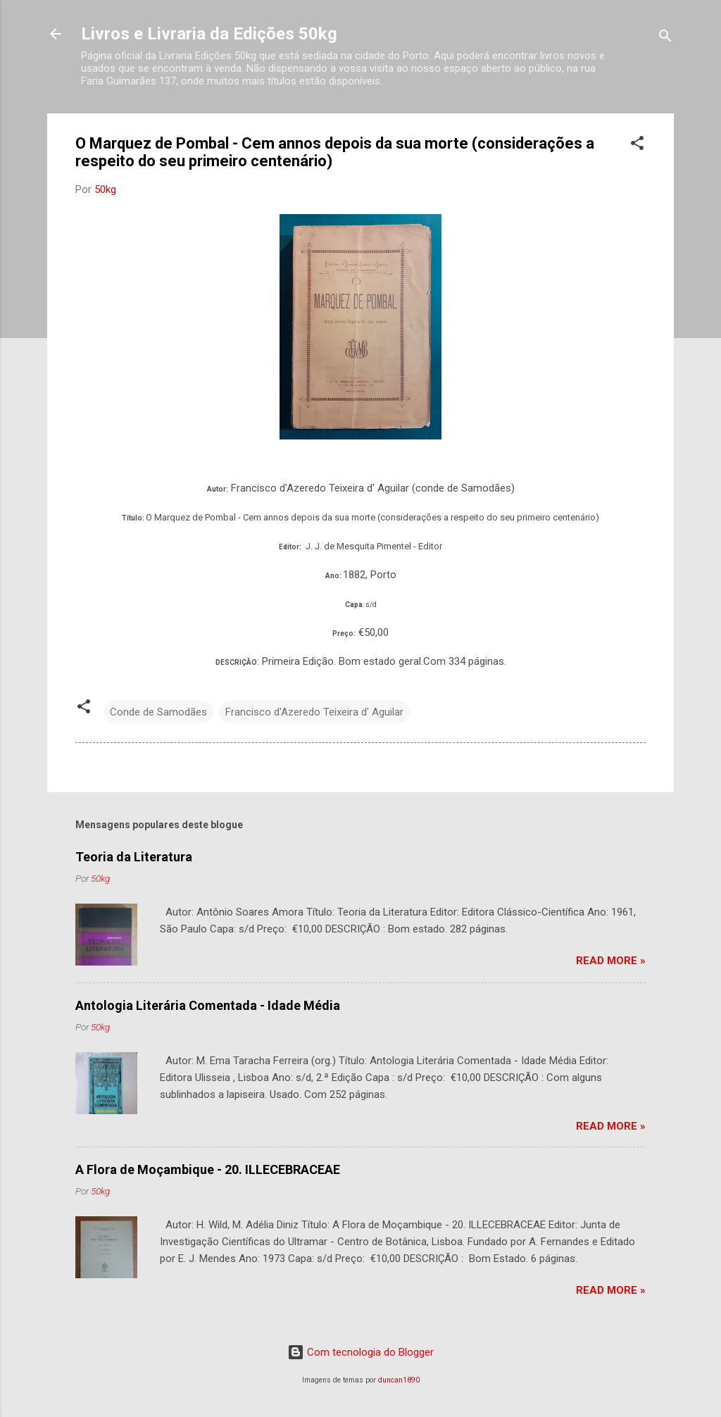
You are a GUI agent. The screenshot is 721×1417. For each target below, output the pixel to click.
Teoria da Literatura (133, 856)
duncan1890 (399, 1380)
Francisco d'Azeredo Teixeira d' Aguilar (314, 712)
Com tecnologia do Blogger (360, 1352)
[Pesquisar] (665, 38)
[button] (637, 145)
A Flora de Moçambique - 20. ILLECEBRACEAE (207, 1169)
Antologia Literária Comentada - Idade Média (207, 1005)
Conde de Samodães (158, 712)
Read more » (611, 960)
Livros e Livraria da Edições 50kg (209, 34)
